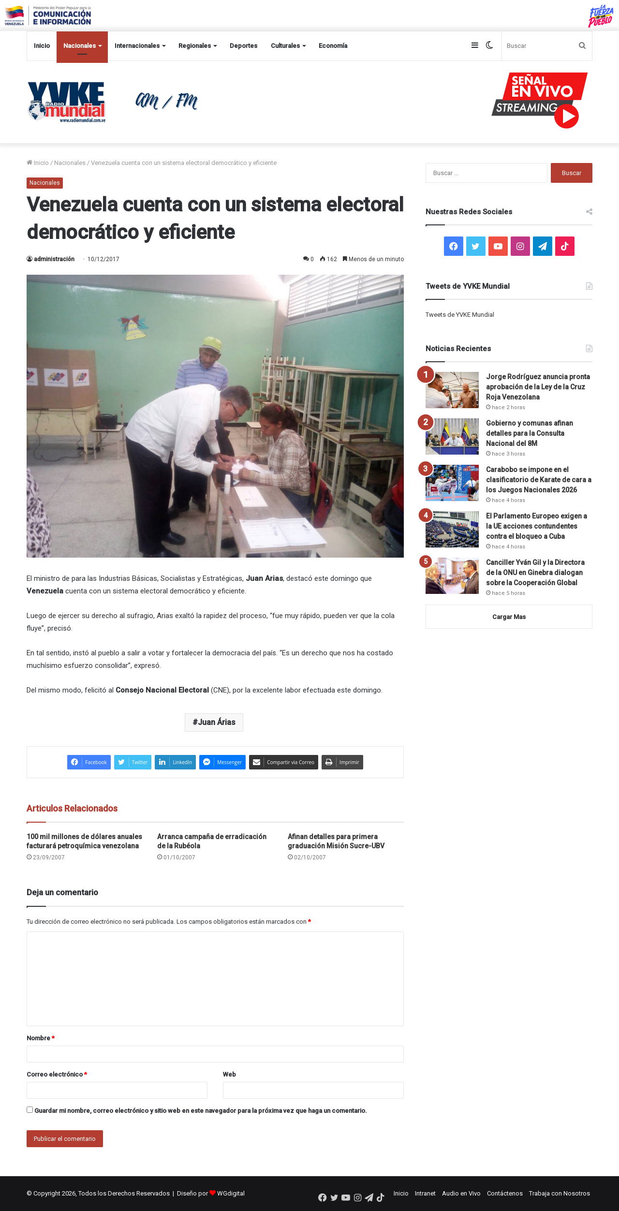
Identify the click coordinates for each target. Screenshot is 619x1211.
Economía (333, 45)
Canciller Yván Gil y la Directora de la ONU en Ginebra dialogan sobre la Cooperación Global (535, 573)
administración (54, 259)
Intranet (425, 1193)
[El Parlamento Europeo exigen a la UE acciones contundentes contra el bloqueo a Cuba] (452, 529)
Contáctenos (505, 1193)
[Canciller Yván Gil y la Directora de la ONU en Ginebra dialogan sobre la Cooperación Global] (452, 576)
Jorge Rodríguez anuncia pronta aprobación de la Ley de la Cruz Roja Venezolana (538, 387)
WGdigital (231, 1193)
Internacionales (137, 45)
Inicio (42, 45)
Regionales (194, 45)
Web (229, 1074)
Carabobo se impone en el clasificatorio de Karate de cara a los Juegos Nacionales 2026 (538, 480)
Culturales (285, 45)
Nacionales (79, 45)
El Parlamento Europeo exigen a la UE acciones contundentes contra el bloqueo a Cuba (536, 526)
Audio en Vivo (461, 1193)
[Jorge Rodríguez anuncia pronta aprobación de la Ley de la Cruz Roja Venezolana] (452, 390)
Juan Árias (217, 722)
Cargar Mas (509, 616)
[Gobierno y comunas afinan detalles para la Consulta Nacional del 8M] (452, 436)
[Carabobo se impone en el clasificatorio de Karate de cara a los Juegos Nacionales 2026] (452, 483)
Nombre (41, 1038)
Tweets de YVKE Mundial (460, 314)
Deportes (243, 45)
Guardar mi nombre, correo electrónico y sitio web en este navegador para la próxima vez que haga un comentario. (200, 1110)
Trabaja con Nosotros (559, 1193)
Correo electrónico (57, 1074)
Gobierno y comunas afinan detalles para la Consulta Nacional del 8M (529, 433)
